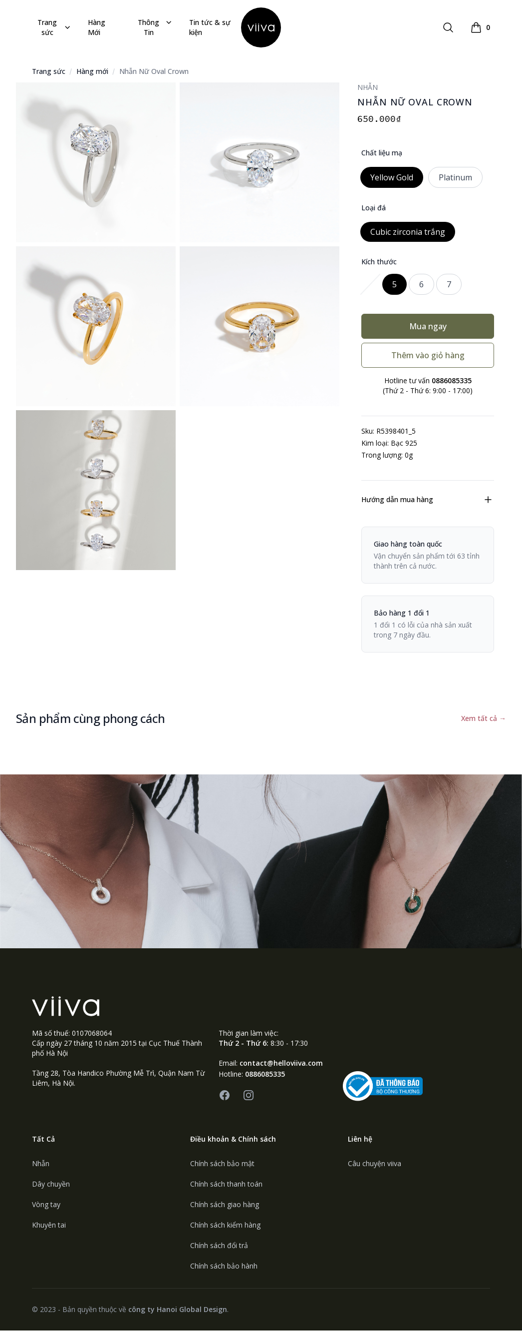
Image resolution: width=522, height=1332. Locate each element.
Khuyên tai (49, 1226)
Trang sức (54, 27)
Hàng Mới (96, 27)
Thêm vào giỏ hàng (428, 356)
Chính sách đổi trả (219, 1247)
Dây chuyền (51, 1185)
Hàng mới (92, 72)
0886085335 (265, 1075)
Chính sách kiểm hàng (225, 1226)
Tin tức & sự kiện (210, 27)
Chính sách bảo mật (222, 1165)
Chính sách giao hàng (224, 1206)
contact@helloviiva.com (281, 1064)
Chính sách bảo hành (224, 1267)
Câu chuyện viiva (374, 1165)
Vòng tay (46, 1206)
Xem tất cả (483, 719)
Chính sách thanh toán (226, 1185)
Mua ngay (428, 327)
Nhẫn (40, 1165)
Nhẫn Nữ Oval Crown (154, 72)
